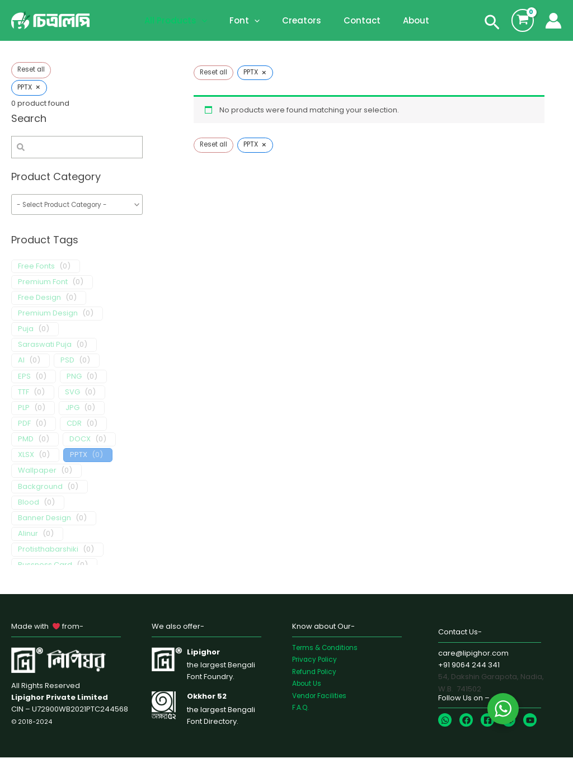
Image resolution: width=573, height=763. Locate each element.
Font (250, 20)
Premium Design (48, 318)
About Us (308, 688)
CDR (74, 429)
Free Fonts (36, 271)
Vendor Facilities (322, 700)
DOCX (80, 445)
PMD (26, 445)
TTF (23, 397)
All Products (187, 20)
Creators (301, 20)
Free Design (39, 303)
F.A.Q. (302, 712)
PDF (24, 429)
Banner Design (44, 523)
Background (40, 492)
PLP (24, 413)
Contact (356, 20)
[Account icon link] (553, 20)
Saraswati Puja (45, 350)
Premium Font (43, 287)
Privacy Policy (316, 664)
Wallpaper (37, 476)
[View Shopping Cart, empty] (522, 20)
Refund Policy (316, 676)
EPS (24, 382)
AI (21, 366)
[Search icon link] (492, 24)
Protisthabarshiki (48, 555)
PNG (74, 382)
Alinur (28, 539)
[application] (213, 20)
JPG (72, 413)
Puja (26, 335)
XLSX (26, 460)
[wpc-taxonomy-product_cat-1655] (77, 208)
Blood (28, 507)
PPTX (78, 460)
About (405, 20)
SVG (72, 397)
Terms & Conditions (327, 652)
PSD (67, 366)
